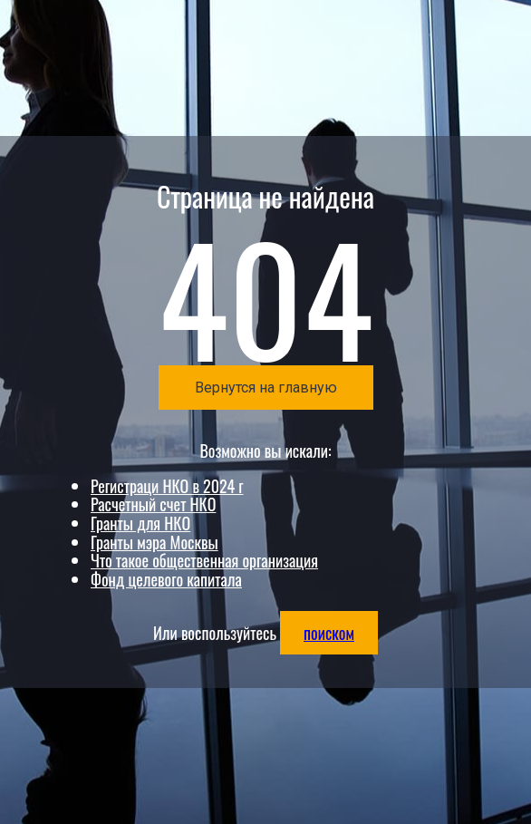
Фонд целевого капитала (166, 579)
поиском (329, 633)
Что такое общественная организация (204, 560)
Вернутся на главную (266, 387)
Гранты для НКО (140, 523)
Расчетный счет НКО (153, 504)
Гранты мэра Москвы (154, 542)
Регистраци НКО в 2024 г (167, 486)
